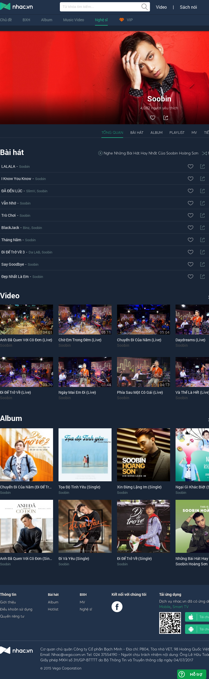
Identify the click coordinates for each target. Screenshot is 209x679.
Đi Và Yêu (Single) (74, 558)
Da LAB (34, 252)
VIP (126, 19)
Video (161, 7)
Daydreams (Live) (190, 339)
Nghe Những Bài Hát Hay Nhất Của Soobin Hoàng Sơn (148, 153)
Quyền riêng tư (12, 616)
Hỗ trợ (196, 674)
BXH (26, 19)
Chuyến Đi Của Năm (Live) (139, 339)
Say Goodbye (12, 264)
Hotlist (53, 609)
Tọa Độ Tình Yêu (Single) (79, 486)
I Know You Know (16, 178)
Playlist (177, 132)
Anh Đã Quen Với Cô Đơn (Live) (26, 339)
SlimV (30, 190)
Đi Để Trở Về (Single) (134, 558)
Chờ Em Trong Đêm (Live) (80, 339)
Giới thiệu (8, 602)
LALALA (8, 166)
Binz (26, 227)
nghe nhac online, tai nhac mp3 (16, 7)
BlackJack (10, 227)
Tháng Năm (11, 239)
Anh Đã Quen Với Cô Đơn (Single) (28, 558)
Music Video (73, 19)
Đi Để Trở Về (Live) (15, 392)
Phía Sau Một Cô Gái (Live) (140, 392)
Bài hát (136, 132)
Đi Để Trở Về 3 (13, 252)
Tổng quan (112, 132)
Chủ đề (6, 19)
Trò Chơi (8, 215)
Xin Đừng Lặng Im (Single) (139, 486)
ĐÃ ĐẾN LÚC (11, 190)
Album (46, 19)
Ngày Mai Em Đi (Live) (77, 392)
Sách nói (188, 7)
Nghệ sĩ (101, 19)
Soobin (24, 166)
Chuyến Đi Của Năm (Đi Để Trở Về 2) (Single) (37, 486)
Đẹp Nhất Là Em (15, 276)
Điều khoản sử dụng (16, 609)
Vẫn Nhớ (8, 203)
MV (194, 132)
